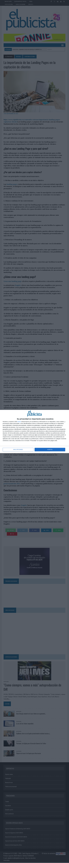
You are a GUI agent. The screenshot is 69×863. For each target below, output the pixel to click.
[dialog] (34, 431)
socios (19, 421)
